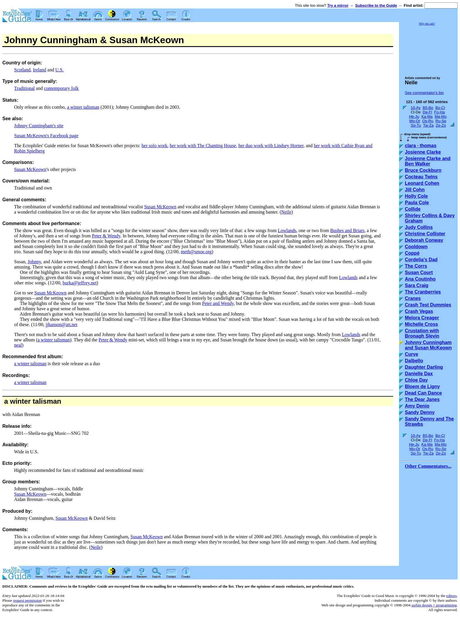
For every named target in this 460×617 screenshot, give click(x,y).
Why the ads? (427, 23)
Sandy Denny (419, 412)
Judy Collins (419, 227)
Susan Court (419, 272)
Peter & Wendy (106, 235)
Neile (286, 211)
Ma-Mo (441, 116)
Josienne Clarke (423, 152)
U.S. (59, 69)
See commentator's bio (424, 92)
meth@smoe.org (196, 251)
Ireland (39, 69)
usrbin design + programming (433, 605)
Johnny (34, 261)
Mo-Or (414, 121)
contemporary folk (61, 88)
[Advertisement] (428, 48)
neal (18, 345)
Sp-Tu (416, 125)
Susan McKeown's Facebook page (46, 135)
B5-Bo (428, 107)
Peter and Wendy (218, 303)
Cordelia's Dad (421, 259)
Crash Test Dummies (428, 304)
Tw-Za (428, 125)
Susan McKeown (30, 169)
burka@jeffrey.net (79, 282)
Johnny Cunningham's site (38, 125)
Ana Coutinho (420, 278)
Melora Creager (422, 317)
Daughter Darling (424, 367)
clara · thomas (421, 145)
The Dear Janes (422, 399)
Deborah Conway (424, 240)
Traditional (24, 88)
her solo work (155, 145)
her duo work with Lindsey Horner (270, 145)
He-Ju (414, 116)
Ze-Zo (441, 125)
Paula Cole (417, 202)
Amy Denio (417, 405)
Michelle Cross (421, 324)
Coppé (412, 253)
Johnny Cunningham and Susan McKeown (428, 345)
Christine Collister (425, 233)
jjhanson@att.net (61, 324)
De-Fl (427, 112)
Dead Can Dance (423, 392)
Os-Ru (427, 121)
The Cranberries (423, 291)
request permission (27, 600)
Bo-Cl (440, 107)
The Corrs (416, 266)
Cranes (413, 298)
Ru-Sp (440, 121)
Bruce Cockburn (423, 170)
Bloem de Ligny (422, 386)
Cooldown (416, 246)
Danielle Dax (419, 373)
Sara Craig (416, 285)
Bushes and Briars (347, 230)
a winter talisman (83, 107)
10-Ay (416, 107)
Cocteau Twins (421, 176)
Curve (411, 354)
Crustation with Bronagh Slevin (422, 333)
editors (451, 595)
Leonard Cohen (422, 183)
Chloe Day (416, 380)
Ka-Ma (426, 116)
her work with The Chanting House (203, 145)
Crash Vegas (419, 311)
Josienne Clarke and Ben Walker (428, 161)
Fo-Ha (439, 112)
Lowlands (287, 230)
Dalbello (414, 360)
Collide (412, 209)
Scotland (22, 69)
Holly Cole (416, 196)
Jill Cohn (415, 189)
